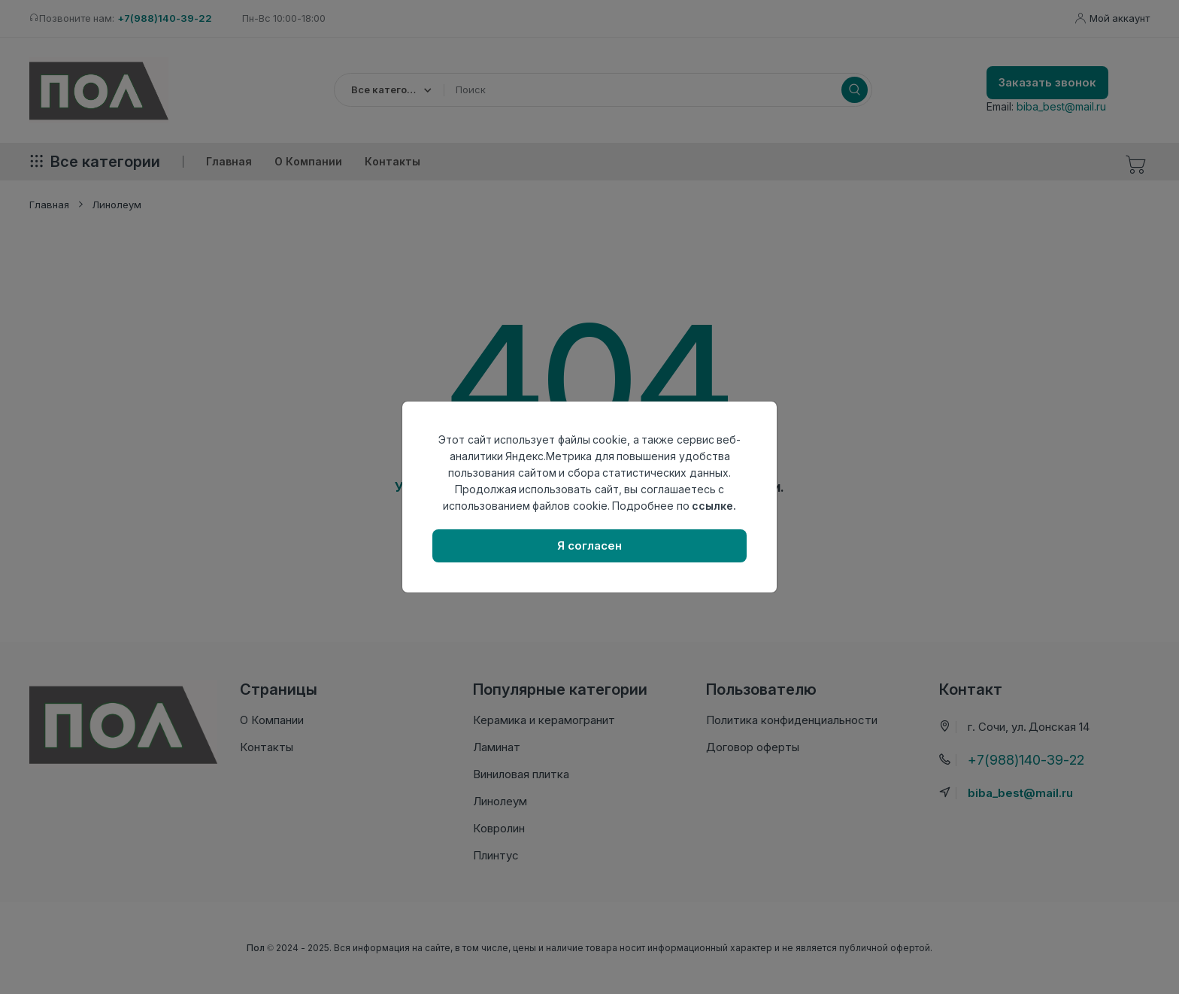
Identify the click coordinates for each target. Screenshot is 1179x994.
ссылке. (714, 505)
